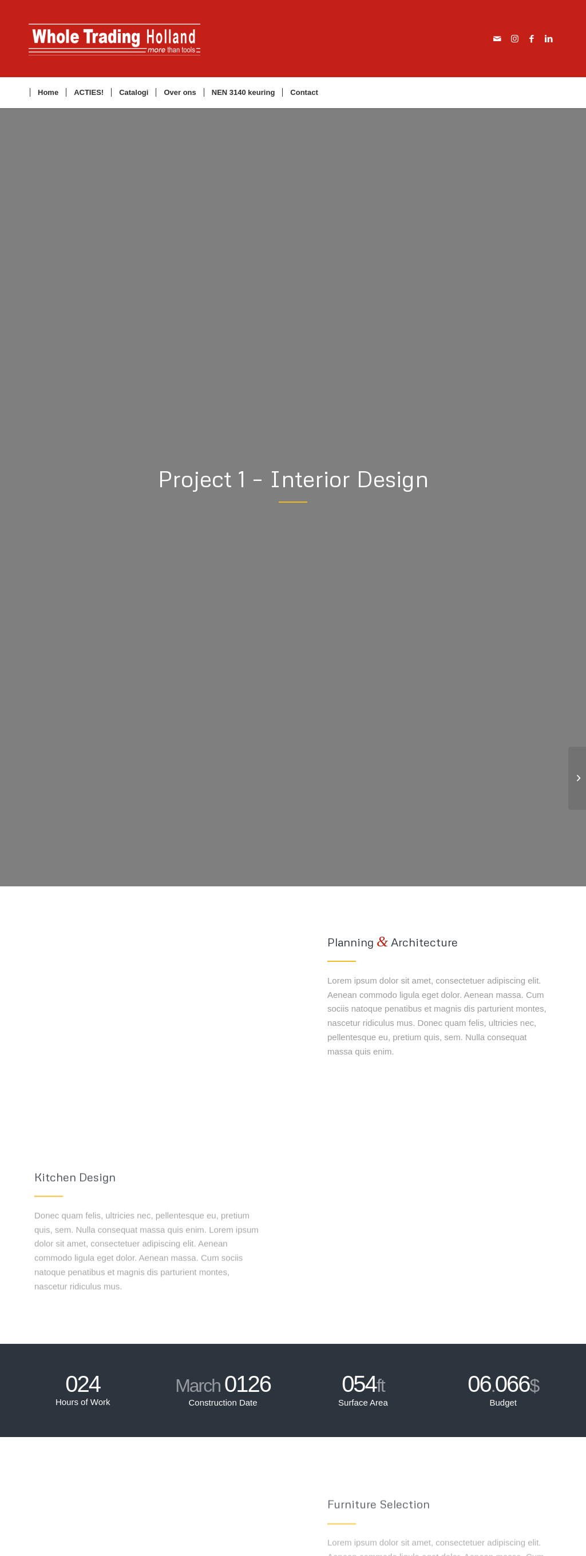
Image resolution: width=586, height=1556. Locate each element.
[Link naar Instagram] (514, 38)
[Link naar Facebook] (531, 38)
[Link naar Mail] (497, 38)
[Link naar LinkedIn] (548, 38)
